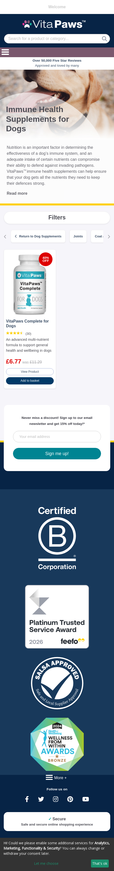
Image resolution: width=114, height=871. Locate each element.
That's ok (99, 863)
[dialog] (57, 854)
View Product (30, 371)
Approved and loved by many (57, 63)
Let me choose (46, 863)
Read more (17, 193)
